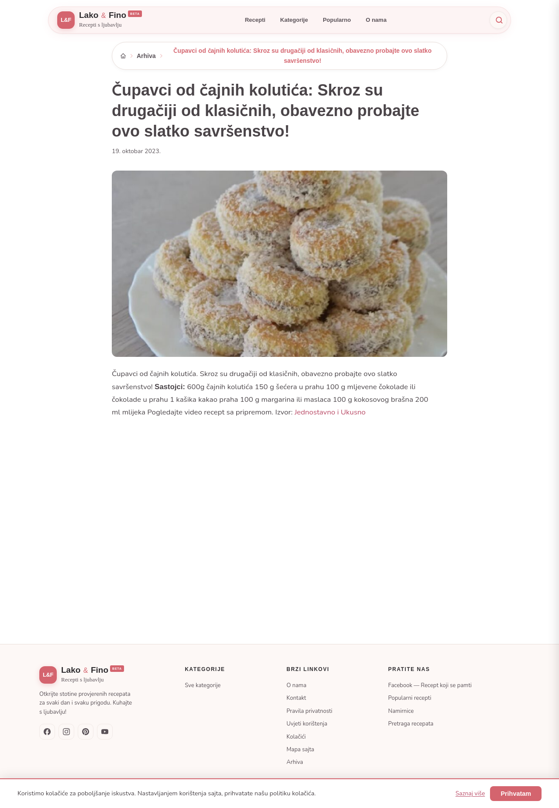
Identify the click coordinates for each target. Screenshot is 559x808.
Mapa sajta (300, 749)
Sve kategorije (203, 685)
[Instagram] (66, 732)
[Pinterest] (85, 732)
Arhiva (146, 55)
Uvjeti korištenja (306, 724)
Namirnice (401, 711)
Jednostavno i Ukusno (330, 412)
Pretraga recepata (411, 724)
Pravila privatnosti (309, 711)
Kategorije (294, 20)
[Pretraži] (498, 20)
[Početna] (123, 56)
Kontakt (296, 698)
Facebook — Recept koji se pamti (430, 685)
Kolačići (296, 737)
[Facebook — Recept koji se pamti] (47, 732)
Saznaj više (470, 793)
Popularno (337, 20)
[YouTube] (105, 732)
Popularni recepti (409, 698)
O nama (376, 20)
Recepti (255, 20)
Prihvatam (515, 793)
